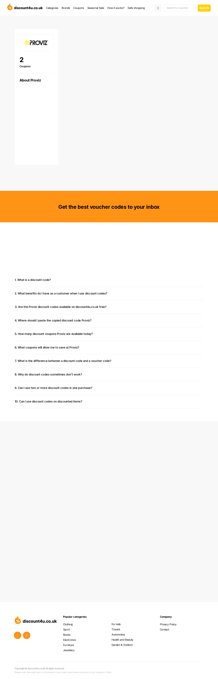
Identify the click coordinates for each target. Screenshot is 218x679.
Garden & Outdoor (122, 644)
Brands (66, 8)
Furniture (68, 645)
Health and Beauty (122, 639)
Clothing (68, 624)
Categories (52, 8)
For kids (116, 624)
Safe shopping (136, 8)
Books (67, 634)
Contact (164, 629)
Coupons (78, 8)
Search (204, 8)
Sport (66, 629)
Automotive (118, 634)
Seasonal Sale (95, 8)
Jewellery (69, 650)
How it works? (115, 8)
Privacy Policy (168, 624)
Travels (116, 629)
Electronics (69, 639)
